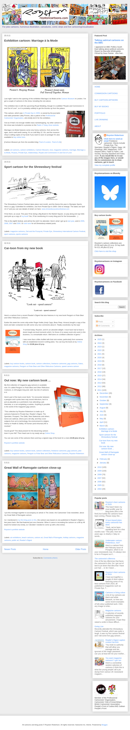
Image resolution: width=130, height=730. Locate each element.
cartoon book (30, 364)
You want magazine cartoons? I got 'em (114, 659)
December (104, 393)
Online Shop (49, 433)
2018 (99, 365)
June (102, 415)
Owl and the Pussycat (34, 231)
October (103, 400)
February (104, 459)
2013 (99, 383)
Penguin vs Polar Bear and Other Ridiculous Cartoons (40, 366)
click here (27, 223)
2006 (18, 223)
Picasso (14, 153)
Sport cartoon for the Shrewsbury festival (32, 166)
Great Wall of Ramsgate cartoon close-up (32, 467)
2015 (99, 375)
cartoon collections (43, 364)
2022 (99, 350)
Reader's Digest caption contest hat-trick (115, 641)
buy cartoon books (17, 364)
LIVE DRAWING (101, 120)
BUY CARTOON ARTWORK (106, 100)
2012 (99, 386)
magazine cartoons (61, 150)
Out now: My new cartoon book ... (27, 380)
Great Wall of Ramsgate (53, 537)
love (51, 150)
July (101, 411)
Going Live (99, 626)
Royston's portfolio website (14, 443)
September (104, 404)
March (102, 426)
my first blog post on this (27, 520)
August (103, 408)
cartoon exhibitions (27, 150)
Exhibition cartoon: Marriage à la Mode (31, 40)
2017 (99, 368)
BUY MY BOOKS (102, 106)
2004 (99, 489)
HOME (97, 87)
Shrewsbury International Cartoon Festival (69, 231)
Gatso (80, 364)
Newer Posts (10, 549)
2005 (99, 485)
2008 (6, 223)
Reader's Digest (26, 540)
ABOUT (98, 126)
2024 (99, 343)
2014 (99, 379)
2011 (99, 390)
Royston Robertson (76, 453)
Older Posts (80, 549)
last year (71, 221)
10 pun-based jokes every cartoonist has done (114, 522)
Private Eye (22, 153)
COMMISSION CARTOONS (106, 93)
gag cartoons (72, 364)
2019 (99, 361)
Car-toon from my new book (23, 248)
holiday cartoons (69, 537)
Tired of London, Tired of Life (50, 142)
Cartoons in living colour (115, 592)
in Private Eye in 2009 (31, 113)
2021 (99, 354)
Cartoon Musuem (42, 150)
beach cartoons (28, 537)
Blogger (105, 725)
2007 (11, 223)
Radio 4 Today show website (48, 125)
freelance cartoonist (58, 364)
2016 (99, 372)
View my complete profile (105, 165)
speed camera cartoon (70, 366)
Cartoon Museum (67, 99)
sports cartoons (22, 234)
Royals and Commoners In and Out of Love (55, 153)
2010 (99, 467)
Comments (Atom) (50, 558)
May (102, 419)
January (103, 463)
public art (15, 540)
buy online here (19, 137)
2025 (99, 339)
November (104, 397)
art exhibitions (15, 537)
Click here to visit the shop (105, 251)
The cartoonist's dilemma (105, 559)
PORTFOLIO (100, 113)
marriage (72, 150)
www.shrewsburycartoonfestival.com (55, 209)
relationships (33, 153)
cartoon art (39, 537)
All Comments (103, 326)
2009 (82, 221)
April (102, 422)
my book (25, 216)
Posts (99, 322)
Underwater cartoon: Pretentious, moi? (114, 541)
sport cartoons (9, 234)
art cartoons (14, 150)
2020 (99, 357)
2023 (99, 347)
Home (45, 549)
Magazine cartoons (113, 610)
